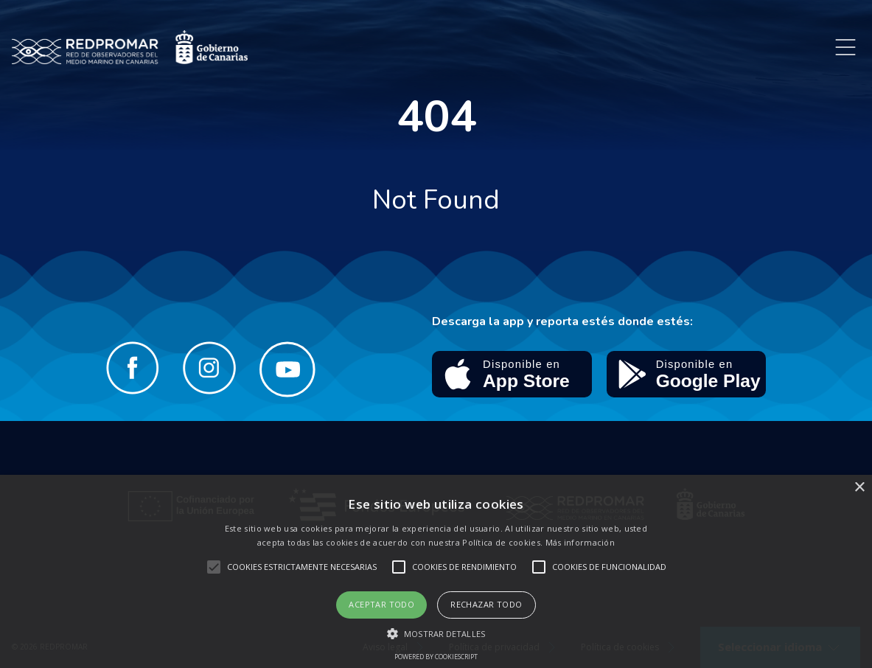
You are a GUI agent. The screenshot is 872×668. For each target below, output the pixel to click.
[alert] (436, 571)
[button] (436, 633)
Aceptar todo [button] (381, 604)
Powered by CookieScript (436, 656)
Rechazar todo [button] (486, 604)
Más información (580, 542)
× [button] (859, 487)
